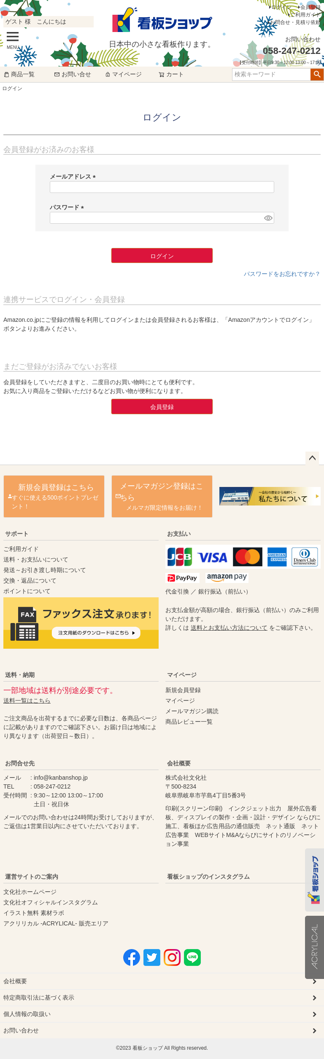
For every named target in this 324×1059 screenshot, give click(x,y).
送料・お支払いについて (35, 559)
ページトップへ (312, 458)
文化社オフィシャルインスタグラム (50, 902)
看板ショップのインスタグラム (208, 876)
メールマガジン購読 (192, 711)
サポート (17, 533)
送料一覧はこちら (27, 700)
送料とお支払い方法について (229, 627)
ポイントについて (27, 591)
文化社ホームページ (30, 891)
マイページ (123, 74)
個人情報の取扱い (27, 1014)
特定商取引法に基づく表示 (38, 997)
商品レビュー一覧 (189, 721)
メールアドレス (74, 176)
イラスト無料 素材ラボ (33, 912)
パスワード (68, 207)
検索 (317, 74)
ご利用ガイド (305, 15)
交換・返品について (30, 580)
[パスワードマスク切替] (268, 217)
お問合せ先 (20, 763)
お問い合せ (72, 74)
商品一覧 (19, 74)
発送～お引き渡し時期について (44, 570)
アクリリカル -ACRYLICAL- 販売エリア (55, 923)
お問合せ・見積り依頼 (295, 22)
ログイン (281, 7)
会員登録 (310, 7)
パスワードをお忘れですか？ (282, 273)
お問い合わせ (21, 1030)
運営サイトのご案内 (31, 876)
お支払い (179, 533)
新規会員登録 (183, 690)
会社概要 (179, 763)
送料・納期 (20, 674)
